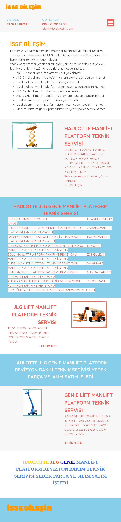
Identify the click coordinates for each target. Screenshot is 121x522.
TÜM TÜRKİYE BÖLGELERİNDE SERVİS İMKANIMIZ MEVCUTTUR (51, 290)
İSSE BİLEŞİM (23, 7)
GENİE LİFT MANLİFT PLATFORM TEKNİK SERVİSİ (88, 402)
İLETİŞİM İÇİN (73, 185)
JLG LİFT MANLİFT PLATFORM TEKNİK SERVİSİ (34, 314)
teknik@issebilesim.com (57, 28)
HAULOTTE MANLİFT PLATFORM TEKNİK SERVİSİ (88, 136)
